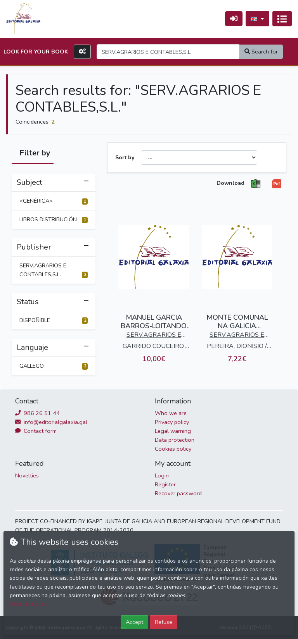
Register (165, 484)
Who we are (171, 413)
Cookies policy (173, 449)
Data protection (174, 440)
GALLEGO (53, 366)
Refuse (163, 622)
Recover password (178, 493)
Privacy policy (172, 422)
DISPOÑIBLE (53, 320)
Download (230, 183)
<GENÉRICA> (53, 201)
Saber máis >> (27, 604)
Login (162, 475)
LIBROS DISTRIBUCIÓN (53, 219)
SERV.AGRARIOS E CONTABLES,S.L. (53, 270)
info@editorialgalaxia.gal (51, 422)
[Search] (168, 52)
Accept (134, 622)
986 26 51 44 (37, 413)
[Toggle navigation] (282, 18)
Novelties (27, 475)
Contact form (36, 431)
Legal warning (173, 431)
